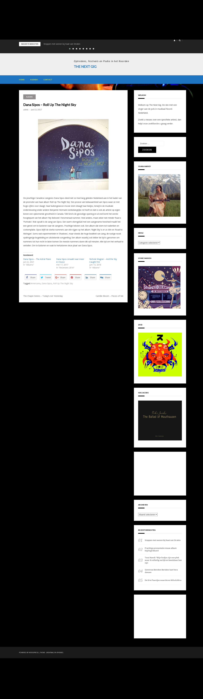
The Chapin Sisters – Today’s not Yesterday (43, 296)
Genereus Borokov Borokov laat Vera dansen (161, 570)
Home (22, 79)
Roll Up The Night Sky (63, 283)
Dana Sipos (47, 283)
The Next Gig (85, 66)
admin (25, 109)
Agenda (34, 79)
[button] (174, 40)
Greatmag (50, 653)
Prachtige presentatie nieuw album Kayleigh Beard (160, 549)
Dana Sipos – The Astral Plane (37, 259)
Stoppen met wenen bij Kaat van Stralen (62, 44)
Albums (29, 97)
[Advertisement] (84, 20)
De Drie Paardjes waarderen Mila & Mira (163, 580)
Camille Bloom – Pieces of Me (109, 296)
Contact (47, 79)
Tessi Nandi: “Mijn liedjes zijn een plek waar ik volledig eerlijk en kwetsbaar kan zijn (163, 560)
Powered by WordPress (28, 653)
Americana (35, 283)
